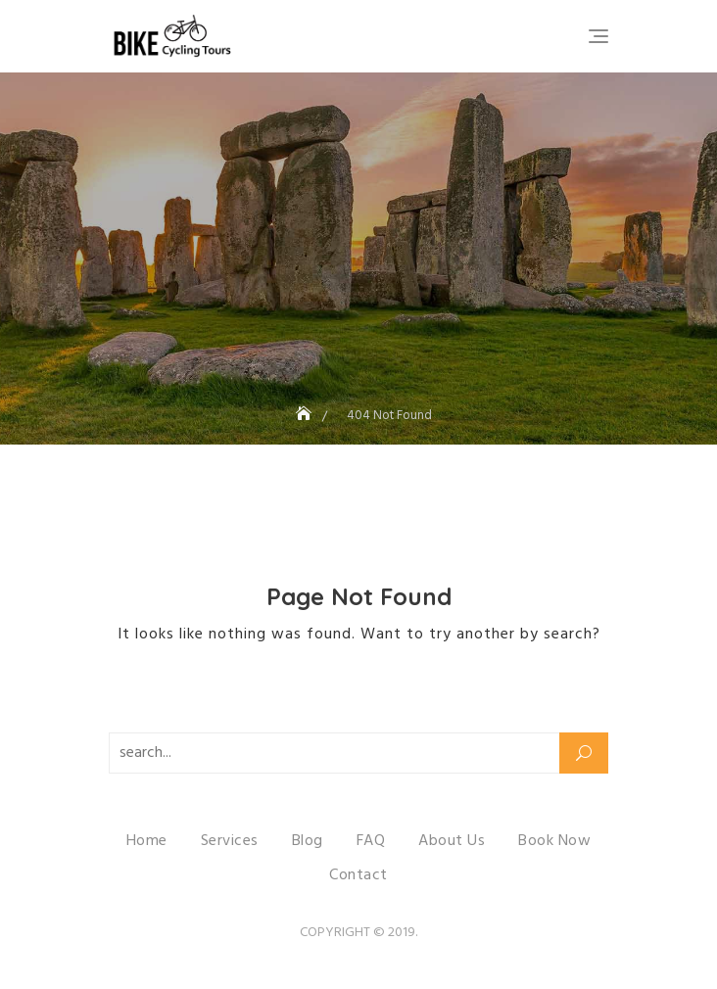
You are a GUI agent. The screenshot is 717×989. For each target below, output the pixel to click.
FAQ (371, 841)
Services (230, 841)
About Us (451, 841)
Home (146, 841)
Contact (358, 875)
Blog (307, 841)
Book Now (554, 841)
